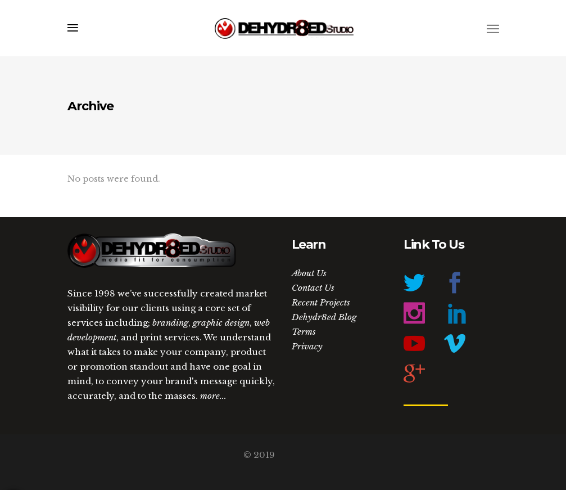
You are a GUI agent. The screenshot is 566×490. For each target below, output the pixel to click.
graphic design (221, 322)
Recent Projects (321, 302)
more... (213, 395)
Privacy (307, 346)
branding (170, 322)
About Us (309, 273)
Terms (304, 331)
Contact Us (313, 287)
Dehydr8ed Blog (324, 317)
